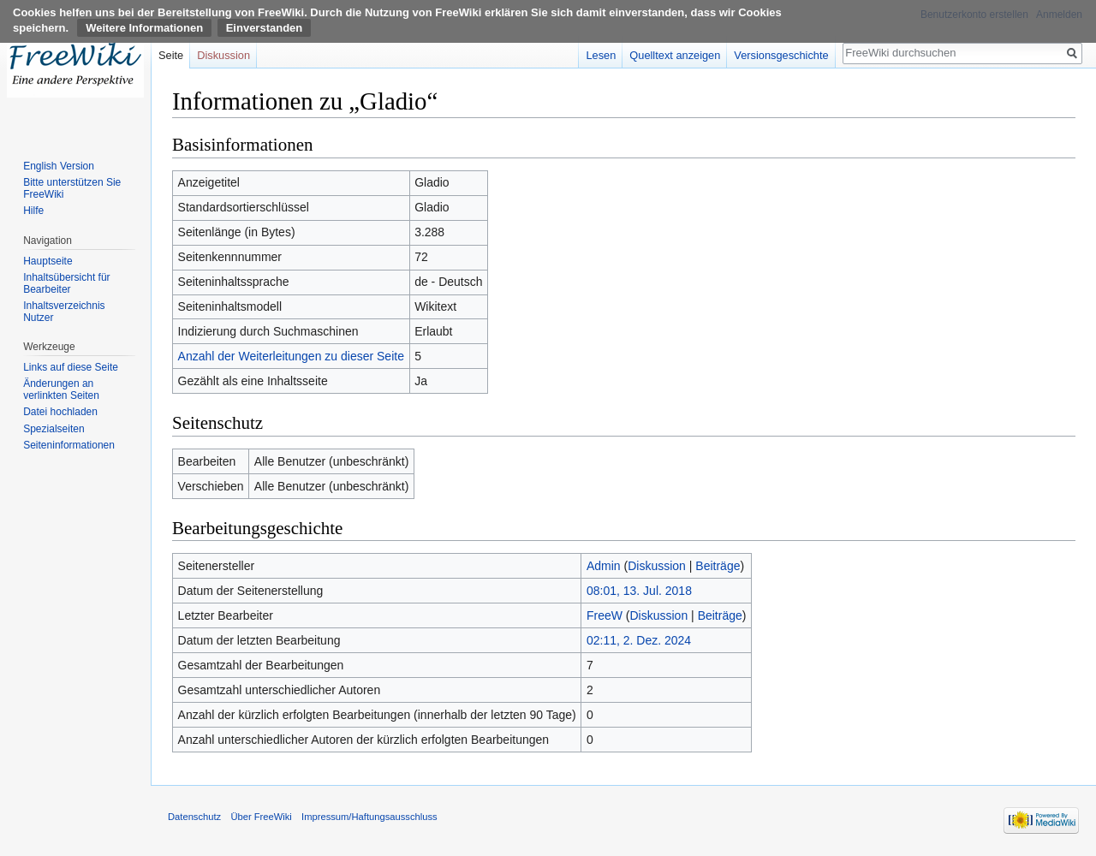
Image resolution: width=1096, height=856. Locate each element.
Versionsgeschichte (781, 55)
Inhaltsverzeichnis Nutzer (63, 312)
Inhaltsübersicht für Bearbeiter (66, 283)
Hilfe (33, 211)
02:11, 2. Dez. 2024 (639, 640)
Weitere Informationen (144, 27)
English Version (58, 166)
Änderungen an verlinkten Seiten (61, 389)
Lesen (601, 55)
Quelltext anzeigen (674, 55)
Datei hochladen (60, 412)
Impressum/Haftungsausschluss (369, 816)
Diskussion (657, 566)
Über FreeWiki (260, 816)
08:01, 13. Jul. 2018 (639, 590)
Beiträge (717, 566)
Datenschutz (194, 816)
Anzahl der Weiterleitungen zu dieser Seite (291, 356)
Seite (170, 55)
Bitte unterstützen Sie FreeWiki (72, 188)
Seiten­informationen (69, 445)
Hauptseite (47, 261)
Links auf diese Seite (70, 367)
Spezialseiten (53, 429)
